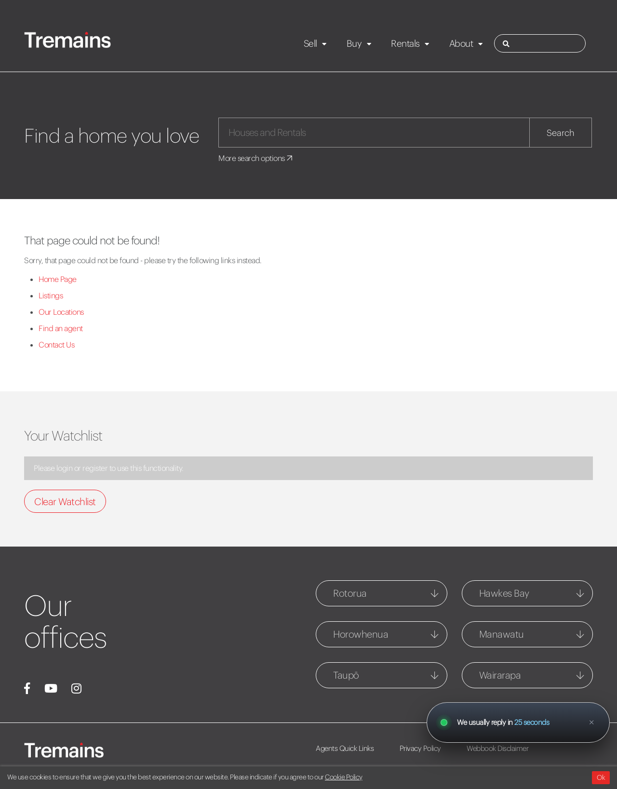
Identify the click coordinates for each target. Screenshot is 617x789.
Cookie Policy (343, 777)
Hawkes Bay (504, 593)
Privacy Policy (420, 748)
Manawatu (501, 634)
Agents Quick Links (345, 748)
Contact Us (56, 344)
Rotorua (350, 593)
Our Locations (61, 312)
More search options (256, 158)
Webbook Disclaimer (497, 748)
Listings (51, 295)
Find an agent (61, 328)
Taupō (346, 675)
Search (561, 132)
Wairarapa (500, 675)
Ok (601, 777)
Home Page (58, 279)
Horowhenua (360, 634)
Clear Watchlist (65, 501)
